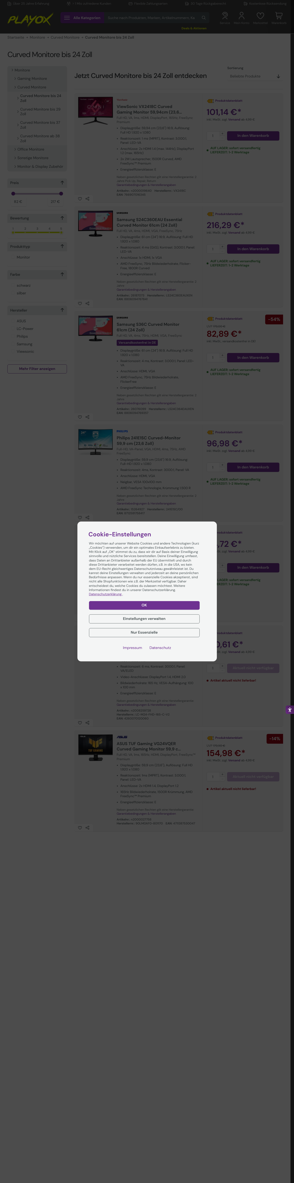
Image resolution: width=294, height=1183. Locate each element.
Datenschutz (160, 647)
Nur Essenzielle (144, 632)
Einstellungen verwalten (144, 618)
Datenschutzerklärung (105, 594)
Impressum (132, 647)
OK (144, 605)
